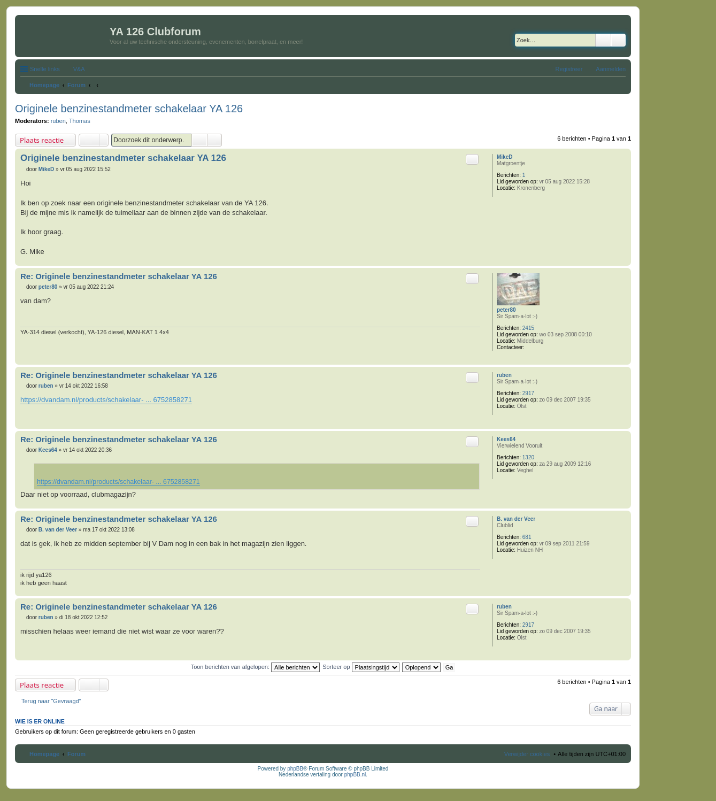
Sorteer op (360, 667)
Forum (76, 754)
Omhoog (623, 260)
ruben (58, 121)
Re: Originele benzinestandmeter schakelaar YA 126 (118, 276)
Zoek (603, 40)
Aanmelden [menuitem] (611, 69)
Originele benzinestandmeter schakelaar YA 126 (129, 108)
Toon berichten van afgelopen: (255, 667)
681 (527, 537)
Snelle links (45, 69)
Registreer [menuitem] (569, 69)
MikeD (504, 157)
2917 (528, 393)
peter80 (506, 310)
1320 (528, 457)
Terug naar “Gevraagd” (51, 701)
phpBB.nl (355, 774)
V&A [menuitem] (79, 69)
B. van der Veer (516, 519)
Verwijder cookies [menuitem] (527, 754)
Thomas (79, 121)
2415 (528, 328)
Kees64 (506, 439)
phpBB (295, 769)
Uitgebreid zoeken (618, 40)
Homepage (44, 754)
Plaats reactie (42, 140)
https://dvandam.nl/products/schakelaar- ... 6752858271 (106, 400)
